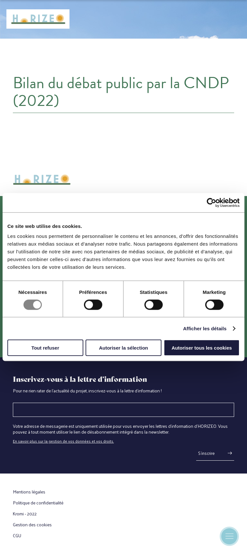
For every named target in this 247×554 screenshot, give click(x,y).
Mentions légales (29, 492)
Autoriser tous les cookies (201, 348)
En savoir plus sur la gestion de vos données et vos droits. (63, 441)
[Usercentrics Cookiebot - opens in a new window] (211, 202)
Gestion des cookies (32, 524)
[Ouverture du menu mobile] (229, 536)
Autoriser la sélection (123, 348)
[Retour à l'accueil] (37, 19)
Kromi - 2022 (25, 514)
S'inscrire (206, 453)
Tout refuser (45, 348)
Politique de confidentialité (38, 503)
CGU (17, 535)
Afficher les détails (204, 328)
